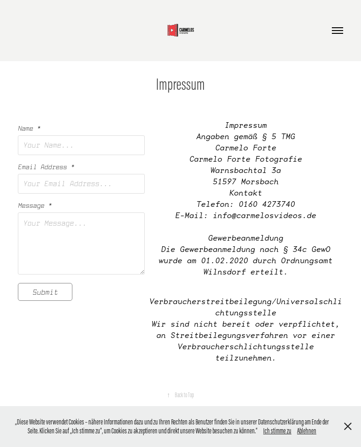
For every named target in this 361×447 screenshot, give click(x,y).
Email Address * (46, 167)
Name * (29, 128)
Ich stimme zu (277, 430)
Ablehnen (306, 430)
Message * (35, 205)
